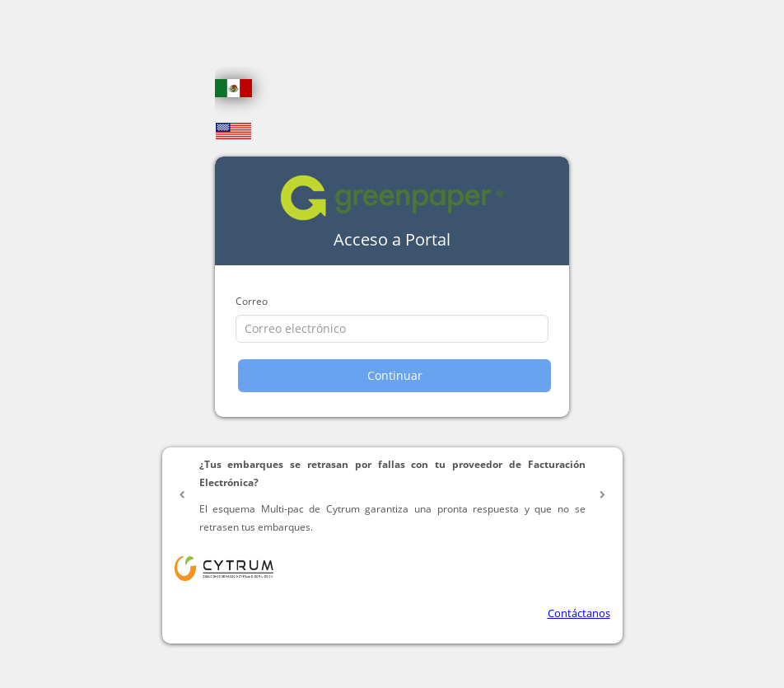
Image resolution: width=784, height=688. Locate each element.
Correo (252, 301)
